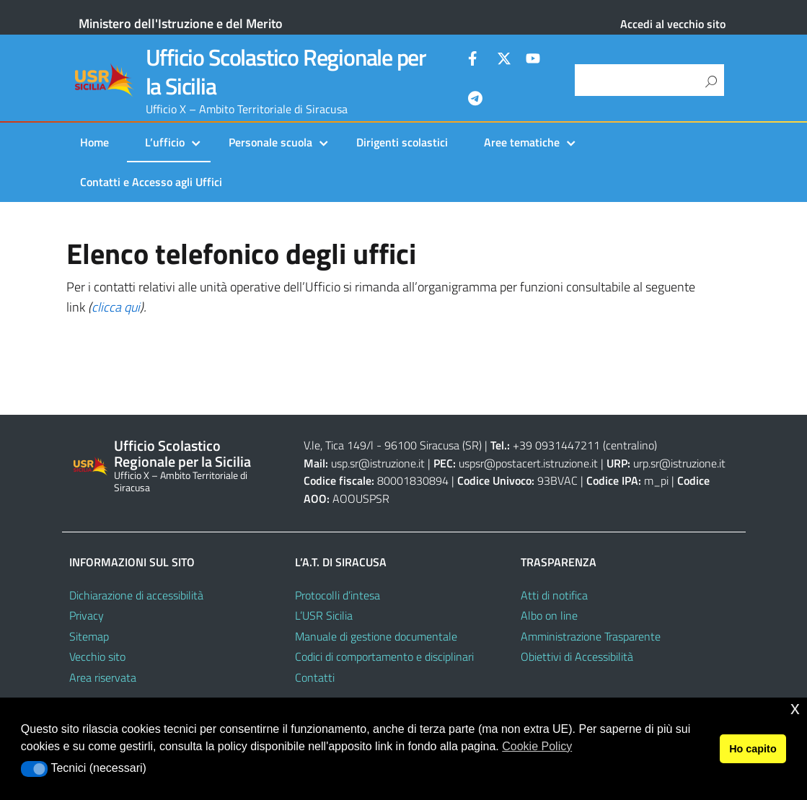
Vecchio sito (97, 656)
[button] (34, 769)
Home (94, 142)
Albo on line (549, 615)
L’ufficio (165, 142)
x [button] (795, 708)
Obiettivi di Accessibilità (577, 656)
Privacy (86, 615)
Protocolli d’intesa (337, 595)
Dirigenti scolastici (402, 142)
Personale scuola (270, 142)
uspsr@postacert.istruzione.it (528, 463)
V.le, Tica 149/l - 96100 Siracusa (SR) (393, 445)
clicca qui (116, 307)
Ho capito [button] (753, 749)
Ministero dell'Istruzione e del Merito (181, 23)
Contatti (315, 677)
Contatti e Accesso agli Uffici (151, 181)
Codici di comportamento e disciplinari (384, 656)
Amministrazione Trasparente (591, 636)
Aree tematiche (522, 142)
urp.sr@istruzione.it (679, 463)
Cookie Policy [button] (537, 746)
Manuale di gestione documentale (376, 636)
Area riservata (102, 677)
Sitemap (89, 636)
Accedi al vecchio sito (673, 23)
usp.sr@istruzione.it (378, 463)
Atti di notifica (554, 595)
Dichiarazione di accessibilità (136, 595)
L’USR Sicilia (324, 615)
